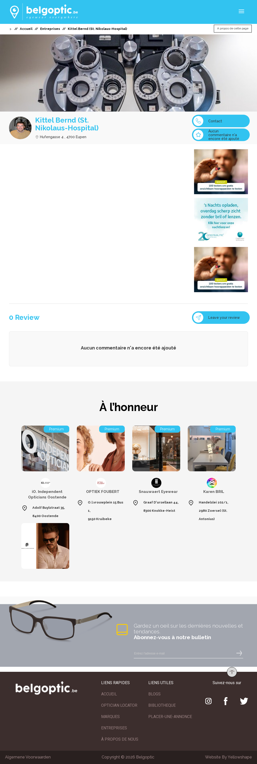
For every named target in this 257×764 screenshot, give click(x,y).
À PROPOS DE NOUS (119, 739)
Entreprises (50, 29)
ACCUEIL (109, 694)
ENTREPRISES (114, 728)
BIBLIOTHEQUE (162, 705)
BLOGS (154, 694)
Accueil (26, 29)
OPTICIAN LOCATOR (119, 705)
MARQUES (110, 716)
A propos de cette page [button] (232, 28)
